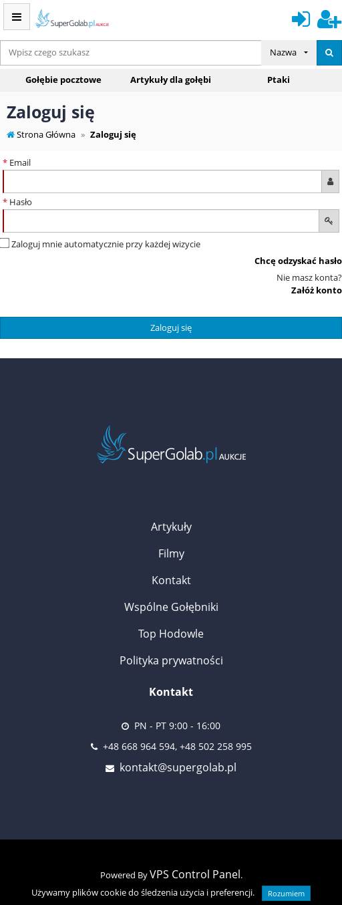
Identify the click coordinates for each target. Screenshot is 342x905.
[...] (131, 53)
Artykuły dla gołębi (170, 80)
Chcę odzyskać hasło (298, 261)
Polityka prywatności (171, 660)
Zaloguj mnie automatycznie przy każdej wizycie (100, 244)
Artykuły (171, 526)
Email (17, 162)
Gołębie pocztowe (63, 80)
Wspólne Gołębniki (171, 607)
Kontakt (171, 580)
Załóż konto (316, 290)
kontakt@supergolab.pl (178, 767)
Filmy (171, 553)
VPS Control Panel (195, 874)
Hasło (17, 202)
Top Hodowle (171, 633)
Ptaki (278, 80)
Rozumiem (286, 893)
